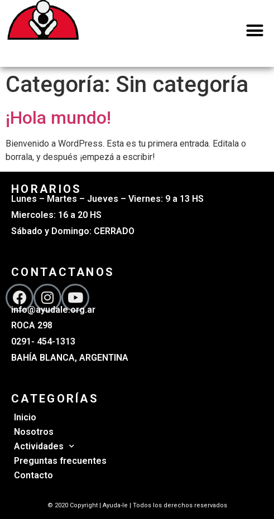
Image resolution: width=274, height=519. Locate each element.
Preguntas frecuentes (60, 460)
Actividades (44, 446)
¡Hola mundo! (58, 117)
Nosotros (34, 431)
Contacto (33, 475)
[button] (255, 31)
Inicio (25, 417)
